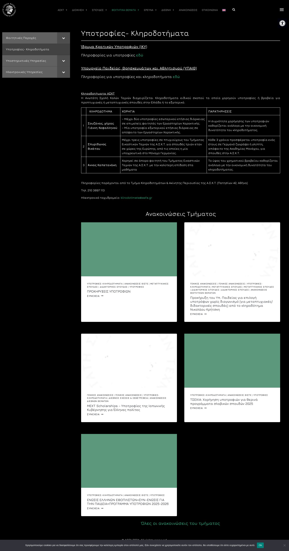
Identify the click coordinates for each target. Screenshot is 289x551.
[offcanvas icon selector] (282, 10)
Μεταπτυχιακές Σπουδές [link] (227, 287)
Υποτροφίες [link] (137, 287)
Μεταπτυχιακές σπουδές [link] (259, 287)
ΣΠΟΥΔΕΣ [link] (99, 9)
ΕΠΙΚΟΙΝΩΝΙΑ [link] (210, 9)
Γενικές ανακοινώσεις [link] (232, 283)
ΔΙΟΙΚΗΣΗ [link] (80, 9)
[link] (282, 23)
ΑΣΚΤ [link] (63, 9)
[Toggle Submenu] (63, 38)
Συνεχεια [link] (95, 296)
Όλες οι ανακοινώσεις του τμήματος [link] (180, 523)
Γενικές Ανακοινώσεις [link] (203, 283)
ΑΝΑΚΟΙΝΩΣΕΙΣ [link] (188, 9)
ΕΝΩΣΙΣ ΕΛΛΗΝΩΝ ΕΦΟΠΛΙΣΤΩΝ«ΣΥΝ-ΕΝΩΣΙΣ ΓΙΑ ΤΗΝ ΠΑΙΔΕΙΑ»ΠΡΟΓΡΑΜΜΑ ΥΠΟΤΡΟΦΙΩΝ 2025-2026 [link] (128, 502)
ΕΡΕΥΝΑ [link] (150, 9)
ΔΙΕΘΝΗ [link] (168, 9)
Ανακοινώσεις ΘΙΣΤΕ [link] (136, 283)
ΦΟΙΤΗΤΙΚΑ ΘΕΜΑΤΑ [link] (126, 9)
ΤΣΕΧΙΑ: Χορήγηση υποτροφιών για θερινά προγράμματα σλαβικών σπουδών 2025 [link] (224, 402)
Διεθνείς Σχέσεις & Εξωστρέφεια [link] (128, 398)
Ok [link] (260, 545)
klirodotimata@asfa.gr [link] (136, 197)
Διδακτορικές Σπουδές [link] (114, 287)
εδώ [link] (139, 55)
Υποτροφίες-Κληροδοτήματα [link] (104, 283)
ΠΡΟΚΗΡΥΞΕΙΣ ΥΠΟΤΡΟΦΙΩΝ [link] (108, 291)
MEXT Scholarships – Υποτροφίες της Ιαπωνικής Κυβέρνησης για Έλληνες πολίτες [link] (126, 408)
